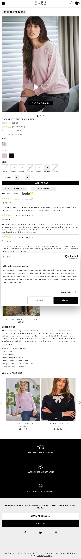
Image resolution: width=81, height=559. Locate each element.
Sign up (40, 524)
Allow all (66, 300)
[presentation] (40, 545)
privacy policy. (44, 556)
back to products (14, 12)
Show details (67, 292)
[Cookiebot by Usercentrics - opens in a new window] (67, 257)
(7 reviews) (13, 127)
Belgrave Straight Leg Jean (21, 319)
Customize (40, 300)
